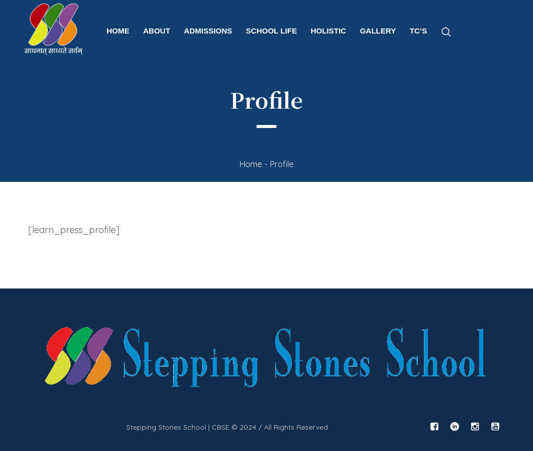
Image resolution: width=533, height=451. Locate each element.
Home (251, 164)
